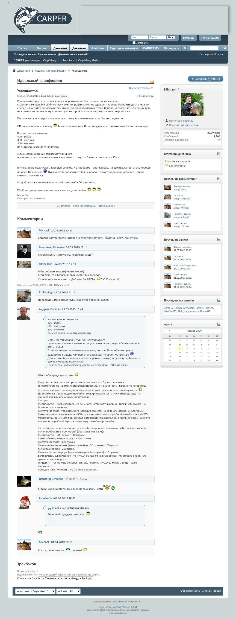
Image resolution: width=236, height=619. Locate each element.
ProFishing (45, 292)
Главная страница (85, 205)
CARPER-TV (151, 48)
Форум (41, 48)
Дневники (60, 48)
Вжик (184, 189)
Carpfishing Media (88, 60)
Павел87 (205, 311)
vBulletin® (117, 606)
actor (167, 308)
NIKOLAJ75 (170, 311)
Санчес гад (179, 204)
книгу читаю (180, 223)
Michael (44, 230)
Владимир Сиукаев (51, 247)
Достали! (64, 205)
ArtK (185, 308)
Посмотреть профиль (179, 120)
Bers (191, 308)
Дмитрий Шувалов (51, 479)
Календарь (171, 48)
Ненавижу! (106, 205)
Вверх (217, 590)
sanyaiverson (191, 311)
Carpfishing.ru (51, 60)
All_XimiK (176, 308)
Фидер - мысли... (183, 186)
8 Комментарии (145, 96)
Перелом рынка (182, 213)
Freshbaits (68, 60)
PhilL (180, 311)
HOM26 (208, 308)
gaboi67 (185, 217)
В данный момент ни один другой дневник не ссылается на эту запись (58, 574)
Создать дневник (206, 79)
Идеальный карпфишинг (50, 70)
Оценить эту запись (140, 88)
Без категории (37, 198)
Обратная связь (190, 590)
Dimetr (199, 308)
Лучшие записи (47, 54)
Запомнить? (141, 43)
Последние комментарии (180, 179)
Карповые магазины (124, 48)
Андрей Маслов (49, 309)
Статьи (22, 48)
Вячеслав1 (45, 264)
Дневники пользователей (73, 54)
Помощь (189, 37)
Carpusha (186, 198)
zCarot (123, 612)
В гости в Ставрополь (185, 265)
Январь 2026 (194, 330)
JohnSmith (45, 498)
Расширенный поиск (211, 54)
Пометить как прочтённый (182, 125)
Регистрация (210, 37)
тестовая (178, 195)
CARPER (207, 590)
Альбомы (97, 48)
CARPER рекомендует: (27, 60)
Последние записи (25, 54)
